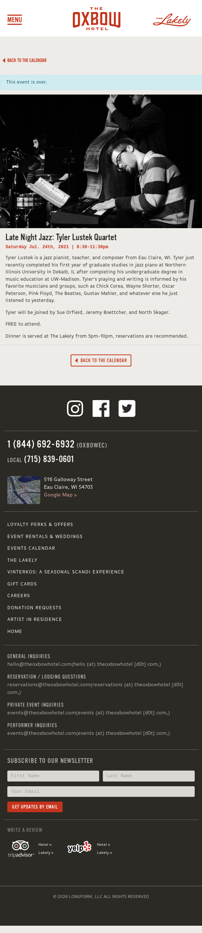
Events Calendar (31, 548)
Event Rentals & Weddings (45, 536)
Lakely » (45, 853)
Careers (18, 596)
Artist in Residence (34, 619)
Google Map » (60, 495)
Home (14, 631)
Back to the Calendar (24, 60)
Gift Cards (22, 584)
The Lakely (22, 560)
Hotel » (45, 844)
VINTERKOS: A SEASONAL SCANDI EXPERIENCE (65, 572)
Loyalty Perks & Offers (40, 524)
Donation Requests (34, 608)
